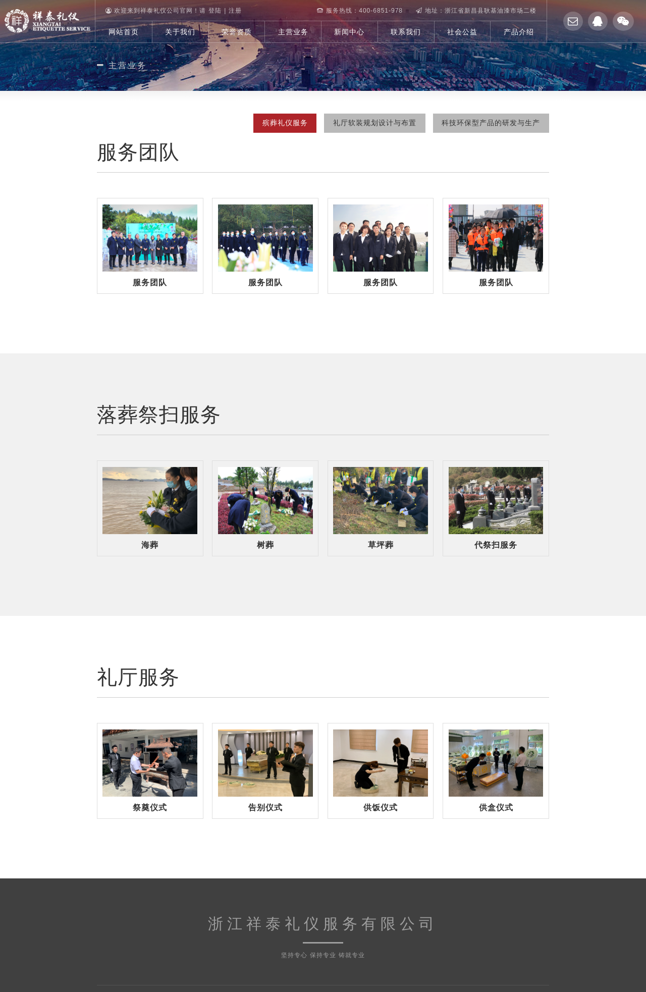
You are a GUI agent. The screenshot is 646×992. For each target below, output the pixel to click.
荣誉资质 (237, 32)
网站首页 (124, 32)
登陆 (215, 10)
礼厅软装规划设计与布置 (370, 123)
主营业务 (293, 32)
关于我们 (180, 32)
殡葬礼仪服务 (278, 123)
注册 (235, 10)
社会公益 (462, 32)
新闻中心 (349, 32)
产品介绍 (519, 32)
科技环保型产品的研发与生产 (490, 123)
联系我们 (406, 32)
